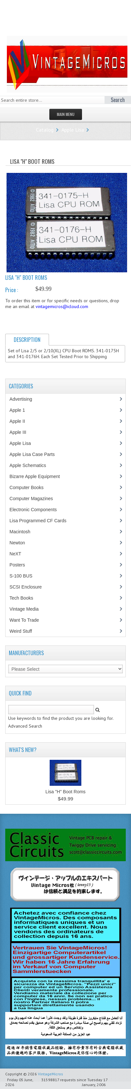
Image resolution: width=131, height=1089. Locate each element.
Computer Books (31, 487)
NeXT (15, 553)
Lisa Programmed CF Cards (41, 520)
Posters (20, 564)
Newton (17, 542)
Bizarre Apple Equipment (38, 476)
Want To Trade (24, 620)
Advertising (24, 399)
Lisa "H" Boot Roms (65, 791)
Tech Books (25, 598)
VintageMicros (50, 1073)
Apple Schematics (31, 465)
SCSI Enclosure (29, 587)
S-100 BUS (24, 575)
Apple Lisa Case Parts (35, 454)
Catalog (45, 129)
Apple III (21, 432)
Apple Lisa (72, 129)
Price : (11, 290)
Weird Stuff (24, 631)
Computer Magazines (35, 498)
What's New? (23, 750)
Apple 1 (20, 410)
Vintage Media (27, 609)
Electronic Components (36, 509)
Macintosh (23, 531)
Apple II (20, 421)
